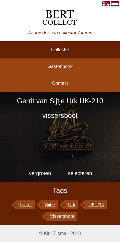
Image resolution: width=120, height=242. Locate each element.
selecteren (80, 173)
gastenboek (60, 66)
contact (60, 83)
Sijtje (50, 204)
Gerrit (26, 204)
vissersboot (62, 216)
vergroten (40, 173)
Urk (71, 204)
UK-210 (96, 204)
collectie (60, 49)
